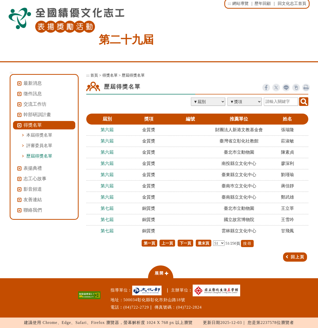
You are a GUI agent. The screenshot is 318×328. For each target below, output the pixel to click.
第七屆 (107, 208)
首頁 (94, 75)
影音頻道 (32, 189)
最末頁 (203, 243)
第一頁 (149, 243)
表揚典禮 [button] (32, 168)
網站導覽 (240, 3)
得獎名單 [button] (32, 125)
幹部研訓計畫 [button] (37, 114)
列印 (306, 87)
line (286, 87)
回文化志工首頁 (292, 3)
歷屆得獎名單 (39, 156)
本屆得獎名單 (39, 135)
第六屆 (107, 129)
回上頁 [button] (297, 257)
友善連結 (32, 199)
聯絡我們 (32, 210)
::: (229, 3)
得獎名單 (110, 75)
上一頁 (167, 243)
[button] (161, 271)
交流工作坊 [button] (34, 104)
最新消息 (32, 83)
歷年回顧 (262, 3)
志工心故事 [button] (34, 178)
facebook (266, 87)
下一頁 (185, 243)
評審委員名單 (39, 145)
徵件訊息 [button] (32, 93)
